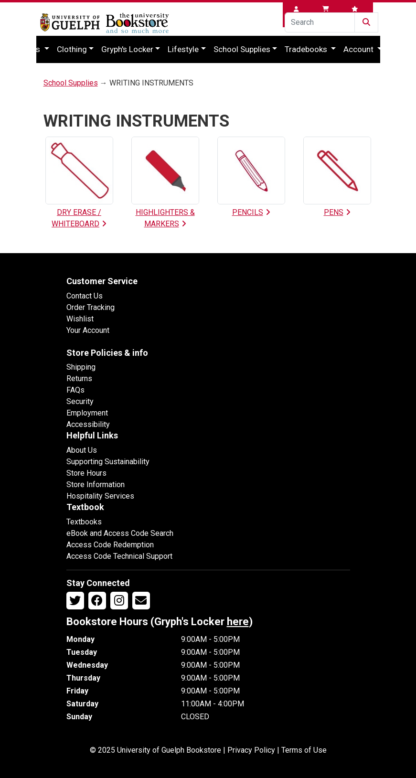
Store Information (95, 484)
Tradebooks (307, 49)
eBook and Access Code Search (119, 533)
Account (359, 49)
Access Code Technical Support (119, 556)
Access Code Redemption (110, 544)
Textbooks (84, 521)
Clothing (72, 49)
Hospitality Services (100, 496)
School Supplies (241, 49)
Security (80, 401)
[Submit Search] (366, 22)
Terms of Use (304, 750)
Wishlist (80, 318)
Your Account (87, 330)
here (238, 622)
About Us (81, 450)
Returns (79, 378)
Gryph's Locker (127, 49)
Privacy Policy (251, 750)
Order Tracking (90, 307)
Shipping (81, 367)
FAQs (75, 389)
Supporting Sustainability (107, 461)
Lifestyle (183, 49)
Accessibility (88, 424)
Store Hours (86, 473)
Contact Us (84, 295)
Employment (87, 412)
